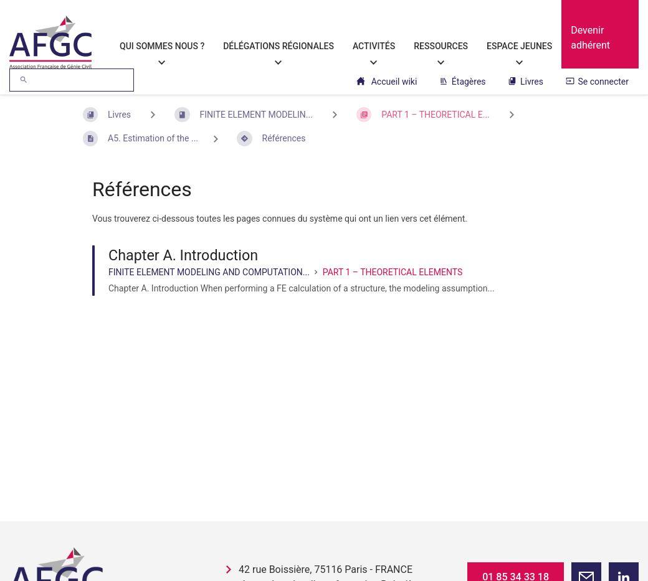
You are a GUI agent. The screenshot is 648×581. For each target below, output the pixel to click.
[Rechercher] (23, 80)
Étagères (462, 82)
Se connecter (597, 82)
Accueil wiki (386, 82)
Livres (525, 82)
